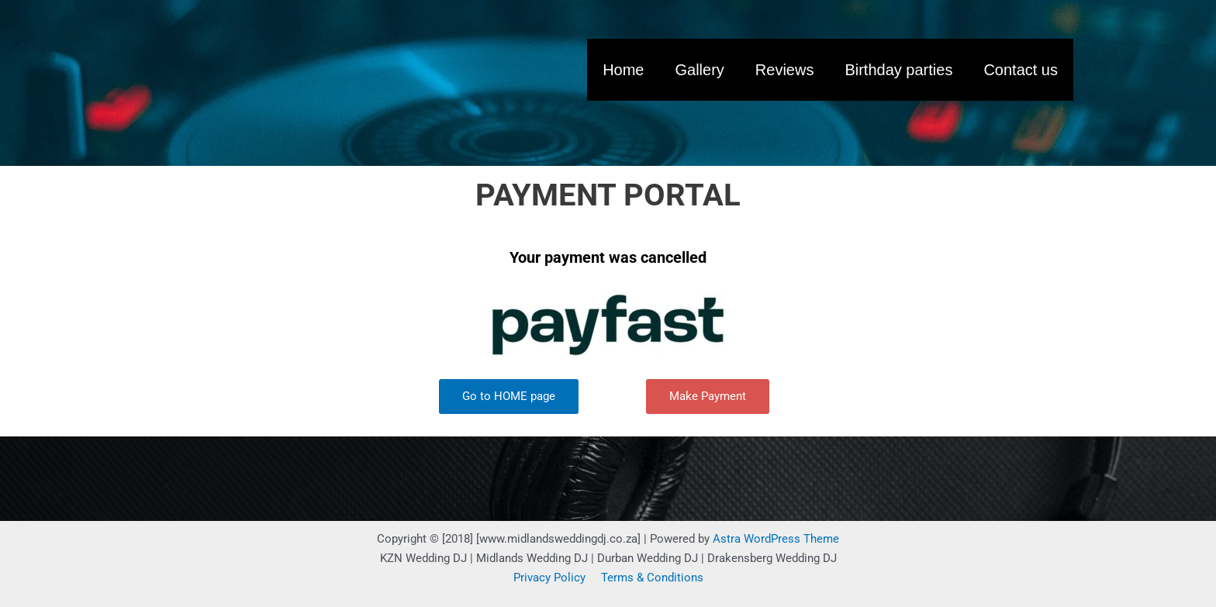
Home (623, 69)
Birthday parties (898, 69)
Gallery (699, 69)
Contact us (1020, 69)
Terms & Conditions (652, 578)
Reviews (784, 69)
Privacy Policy (549, 578)
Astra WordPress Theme (776, 539)
